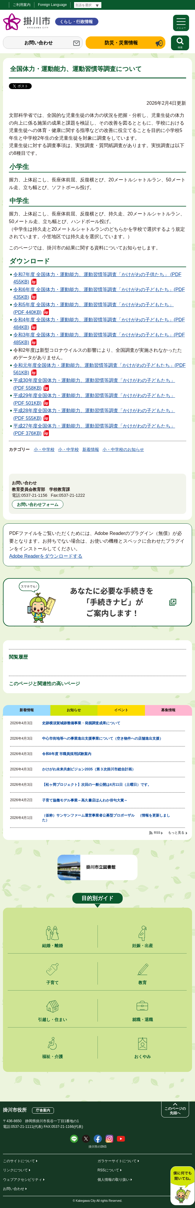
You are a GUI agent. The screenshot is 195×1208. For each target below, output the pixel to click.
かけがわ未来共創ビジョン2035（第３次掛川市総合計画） (88, 769)
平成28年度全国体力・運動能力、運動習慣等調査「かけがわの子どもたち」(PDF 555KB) (94, 414)
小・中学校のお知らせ (123, 449)
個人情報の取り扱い (114, 1180)
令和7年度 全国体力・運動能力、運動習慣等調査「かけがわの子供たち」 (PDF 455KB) (97, 278)
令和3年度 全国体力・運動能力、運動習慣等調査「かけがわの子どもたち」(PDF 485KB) (99, 338)
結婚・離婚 (52, 945)
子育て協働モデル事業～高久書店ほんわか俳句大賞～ (84, 800)
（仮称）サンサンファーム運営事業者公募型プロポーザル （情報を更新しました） (106, 817)
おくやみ (142, 1056)
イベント (121, 710)
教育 (142, 982)
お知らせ (74, 710)
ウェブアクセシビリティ (22, 1180)
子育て (52, 982)
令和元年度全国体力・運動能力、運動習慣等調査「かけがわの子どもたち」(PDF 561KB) (99, 369)
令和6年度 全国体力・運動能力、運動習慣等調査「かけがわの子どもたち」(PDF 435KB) (99, 293)
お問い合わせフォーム (37, 504)
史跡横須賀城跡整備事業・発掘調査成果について (81, 723)
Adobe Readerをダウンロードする (45, 556)
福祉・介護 (52, 1056)
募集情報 (168, 710)
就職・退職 (142, 1019)
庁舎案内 (43, 1110)
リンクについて (15, 1170)
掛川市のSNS (98, 1146)
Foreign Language (52, 5)
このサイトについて (19, 1161)
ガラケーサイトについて (117, 1161)
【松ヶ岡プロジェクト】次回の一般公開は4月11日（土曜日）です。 (96, 785)
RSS (157, 832)
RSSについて (108, 1170)
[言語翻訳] (87, 5)
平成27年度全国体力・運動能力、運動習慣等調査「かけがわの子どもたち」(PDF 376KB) (94, 429)
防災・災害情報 (121, 42)
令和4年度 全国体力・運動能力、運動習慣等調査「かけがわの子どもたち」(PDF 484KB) (99, 323)
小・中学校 (44, 449)
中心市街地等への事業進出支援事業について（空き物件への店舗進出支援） (102, 738)
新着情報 (90, 449)
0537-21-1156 (34, 495)
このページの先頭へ (175, 1111)
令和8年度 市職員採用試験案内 (66, 754)
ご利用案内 (22, 5)
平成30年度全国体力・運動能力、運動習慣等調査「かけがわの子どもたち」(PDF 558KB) (94, 384)
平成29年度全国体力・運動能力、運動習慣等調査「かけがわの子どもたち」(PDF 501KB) (94, 399)
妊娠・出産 (142, 945)
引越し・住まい (52, 1019)
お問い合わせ (38, 42)
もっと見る (176, 832)
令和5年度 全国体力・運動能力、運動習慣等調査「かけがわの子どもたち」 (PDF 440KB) (93, 308)
